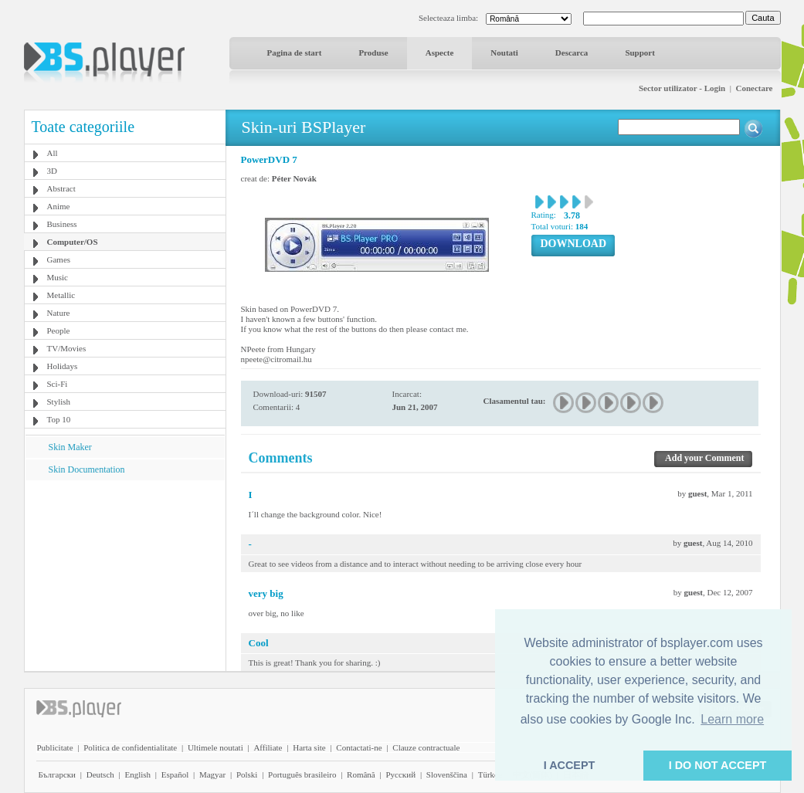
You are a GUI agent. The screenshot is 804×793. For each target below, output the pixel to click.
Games (59, 259)
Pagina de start (294, 52)
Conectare (753, 88)
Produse (373, 52)
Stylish (59, 401)
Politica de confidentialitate (130, 747)
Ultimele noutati (215, 747)
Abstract (61, 188)
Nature (58, 312)
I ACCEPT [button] (569, 765)
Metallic (61, 295)
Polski (247, 774)
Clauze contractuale (426, 747)
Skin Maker (70, 447)
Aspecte (440, 52)
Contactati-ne (359, 747)
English (137, 774)
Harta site (309, 747)
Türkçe (490, 774)
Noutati (503, 52)
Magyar (212, 774)
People (58, 330)
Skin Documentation (87, 469)
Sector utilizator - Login (682, 88)
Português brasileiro (302, 774)
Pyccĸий (400, 774)
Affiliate (267, 747)
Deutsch (100, 774)
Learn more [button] (732, 719)
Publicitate (55, 747)
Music (58, 277)
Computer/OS (72, 241)
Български (57, 774)
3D (52, 170)
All (52, 153)
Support (640, 52)
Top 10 (59, 419)
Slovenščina (446, 774)
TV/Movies (67, 348)
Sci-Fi (57, 383)
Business (62, 224)
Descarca (572, 52)
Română (361, 774)
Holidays (62, 366)
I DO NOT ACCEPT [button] (718, 765)
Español (174, 774)
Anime (58, 206)
